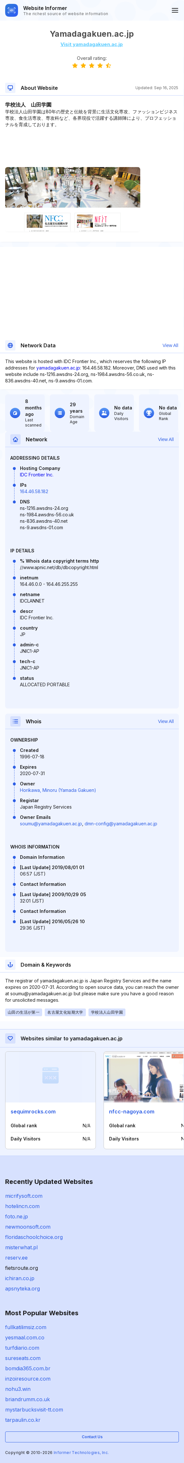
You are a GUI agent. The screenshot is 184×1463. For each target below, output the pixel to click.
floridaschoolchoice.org (34, 1237)
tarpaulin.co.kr (23, 1420)
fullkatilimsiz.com (25, 1327)
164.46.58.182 (34, 491)
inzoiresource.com (28, 1378)
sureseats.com (23, 1358)
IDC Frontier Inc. (36, 474)
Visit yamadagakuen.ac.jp (91, 44)
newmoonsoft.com (28, 1227)
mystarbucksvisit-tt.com (34, 1409)
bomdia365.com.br (28, 1368)
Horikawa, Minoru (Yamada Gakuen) (58, 790)
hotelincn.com (22, 1206)
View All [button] (170, 345)
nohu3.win (18, 1389)
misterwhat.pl (21, 1247)
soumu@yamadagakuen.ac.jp (51, 823)
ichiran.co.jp (19, 1278)
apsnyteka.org (22, 1288)
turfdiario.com (22, 1348)
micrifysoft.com (23, 1196)
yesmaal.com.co (24, 1337)
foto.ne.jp (16, 1216)
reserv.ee (16, 1257)
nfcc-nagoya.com (131, 1111)
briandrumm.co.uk (27, 1399)
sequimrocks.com (33, 1111)
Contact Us (92, 1436)
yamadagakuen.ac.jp (58, 367)
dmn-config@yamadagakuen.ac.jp (121, 823)
